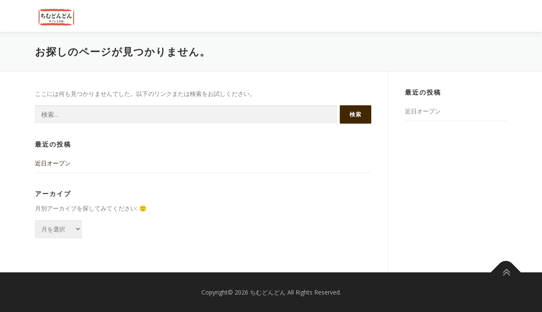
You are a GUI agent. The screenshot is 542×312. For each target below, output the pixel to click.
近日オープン (53, 163)
